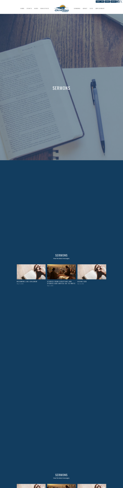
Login (98, 1)
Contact (113, 1)
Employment (100, 8)
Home (22, 8)
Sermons (77, 8)
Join (102, 1)
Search (107, 1)
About (85, 8)
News (36, 8)
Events (29, 8)
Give (91, 8)
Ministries (45, 8)
